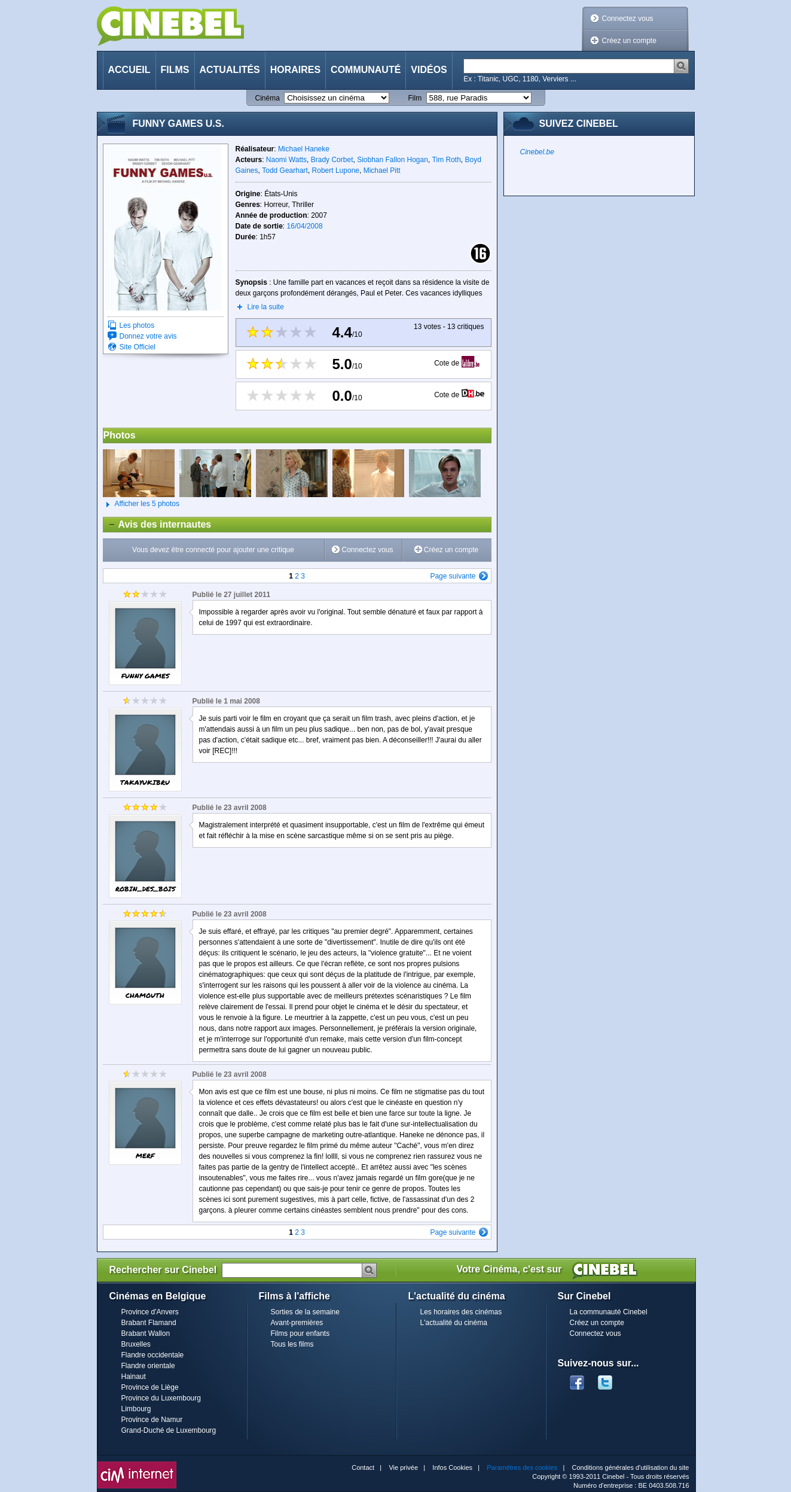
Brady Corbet (332, 160)
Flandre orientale (148, 1366)
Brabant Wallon (145, 1333)
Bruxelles (136, 1344)
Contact (363, 1467)
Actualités (230, 70)
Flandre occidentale (152, 1355)
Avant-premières (297, 1323)
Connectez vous (627, 18)
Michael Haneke (303, 149)
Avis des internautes (157, 524)
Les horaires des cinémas (461, 1312)
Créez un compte (629, 40)
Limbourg (136, 1409)
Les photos (137, 325)
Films (175, 70)
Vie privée (403, 1467)
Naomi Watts (286, 160)
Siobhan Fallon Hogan (392, 160)
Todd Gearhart (285, 170)
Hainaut (133, 1376)
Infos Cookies (452, 1467)
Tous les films (292, 1344)
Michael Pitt (382, 170)
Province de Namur (152, 1419)
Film (415, 98)
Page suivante (452, 576)
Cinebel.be (537, 152)
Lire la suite (266, 307)
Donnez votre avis (148, 336)
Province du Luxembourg (161, 1398)
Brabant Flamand (148, 1323)
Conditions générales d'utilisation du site (630, 1467)
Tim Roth (446, 160)
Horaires (295, 70)
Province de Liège (150, 1387)
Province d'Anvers (150, 1312)
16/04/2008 (305, 226)
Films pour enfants (300, 1333)
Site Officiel (137, 347)
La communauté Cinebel (609, 1312)
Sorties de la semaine (305, 1312)
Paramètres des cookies (522, 1467)
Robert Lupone (335, 170)
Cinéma (267, 98)
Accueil (129, 70)
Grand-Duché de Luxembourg (168, 1430)
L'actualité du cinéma (453, 1323)
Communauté (366, 70)
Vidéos (429, 70)
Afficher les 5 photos (141, 504)
